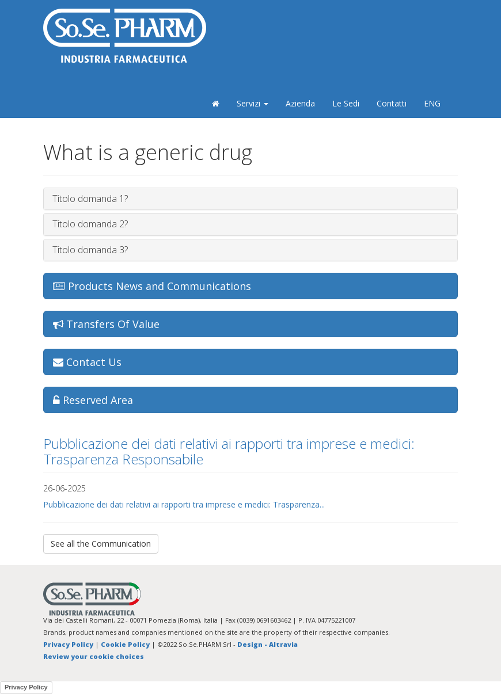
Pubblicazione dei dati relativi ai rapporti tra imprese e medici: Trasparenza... (184, 504)
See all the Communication (101, 543)
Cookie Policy (125, 644)
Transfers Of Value (106, 324)
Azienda (300, 103)
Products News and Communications (152, 286)
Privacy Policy (68, 644)
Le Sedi (345, 103)
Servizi (252, 103)
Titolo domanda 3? (90, 249)
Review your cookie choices (93, 656)
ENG (432, 103)
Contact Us (87, 362)
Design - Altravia (267, 644)
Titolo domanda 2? (90, 224)
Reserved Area (93, 400)
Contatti (392, 103)
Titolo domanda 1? (90, 198)
